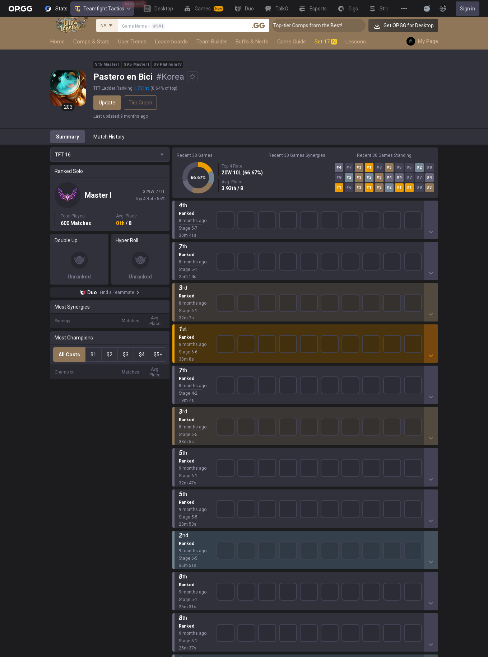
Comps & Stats (91, 41)
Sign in (467, 8)
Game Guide (291, 41)
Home (57, 41)
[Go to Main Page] (20, 8)
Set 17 (326, 41)
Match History (109, 137)
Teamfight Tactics (102, 8)
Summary (67, 137)
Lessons (355, 41)
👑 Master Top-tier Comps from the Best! (325, 25)
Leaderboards (171, 41)
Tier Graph (140, 102)
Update (107, 102)
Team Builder (211, 41)
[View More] (404, 8)
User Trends (132, 41)
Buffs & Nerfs (252, 41)
